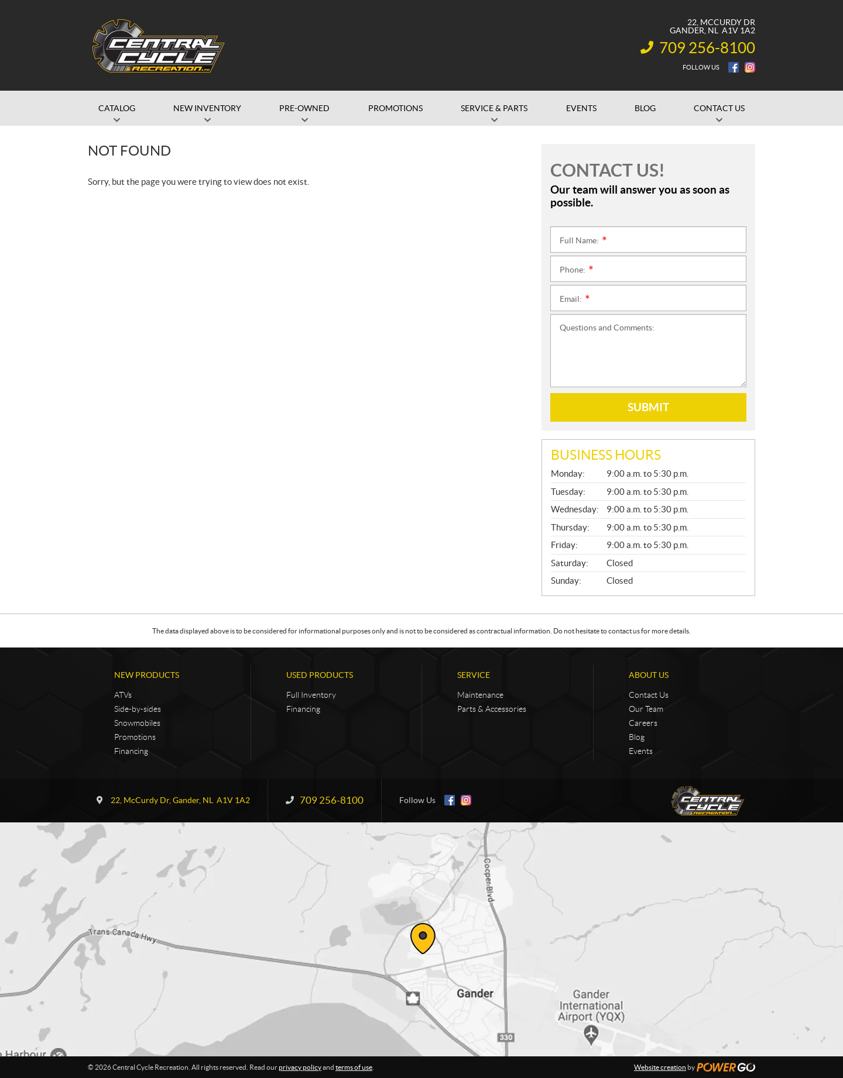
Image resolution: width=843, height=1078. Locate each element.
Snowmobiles (137, 723)
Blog (637, 737)
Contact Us (649, 695)
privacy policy (300, 1067)
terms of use (353, 1067)
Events (641, 751)
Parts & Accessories (491, 709)
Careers (643, 723)
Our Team (646, 709)
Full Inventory (311, 695)
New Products (146, 675)
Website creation (660, 1067)
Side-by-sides (137, 709)
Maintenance (480, 695)
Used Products (319, 675)
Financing (131, 751)
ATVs (123, 695)
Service (473, 675)
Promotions (135, 737)
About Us (649, 675)
